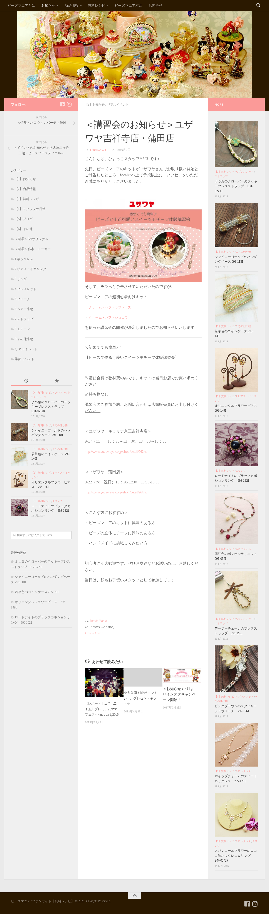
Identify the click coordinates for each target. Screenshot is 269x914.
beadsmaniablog (100, 150)
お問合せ (155, 5)
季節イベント (24, 359)
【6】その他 (24, 229)
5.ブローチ (22, 299)
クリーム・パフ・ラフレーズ (114, 306)
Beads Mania (100, 620)
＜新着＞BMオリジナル (31, 239)
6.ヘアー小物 (24, 309)
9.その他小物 (24, 339)
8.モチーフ (22, 329)
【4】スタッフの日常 (30, 209)
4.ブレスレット (26, 289)
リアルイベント (122, 104)
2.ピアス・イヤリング (30, 269)
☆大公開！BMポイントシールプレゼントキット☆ (140, 698)
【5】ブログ (24, 219)
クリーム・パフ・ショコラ (112, 316)
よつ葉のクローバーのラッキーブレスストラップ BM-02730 (50, 406)
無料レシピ (96, 5)
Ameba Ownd (95, 632)
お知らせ (48, 5)
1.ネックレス (24, 259)
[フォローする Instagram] (69, 104)
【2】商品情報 (25, 189)
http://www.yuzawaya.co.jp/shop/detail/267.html (124, 450)
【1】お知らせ (96, 104)
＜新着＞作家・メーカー (33, 249)
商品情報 (72, 5)
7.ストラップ (24, 319)
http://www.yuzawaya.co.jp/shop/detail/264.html (124, 491)
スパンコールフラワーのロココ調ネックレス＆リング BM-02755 (236, 855)
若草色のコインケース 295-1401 (37, 592)
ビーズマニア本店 (128, 5)
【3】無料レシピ (27, 199)
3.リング (21, 279)
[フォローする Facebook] (62, 104)
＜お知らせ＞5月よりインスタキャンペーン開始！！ (179, 694)
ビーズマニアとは (21, 5)
